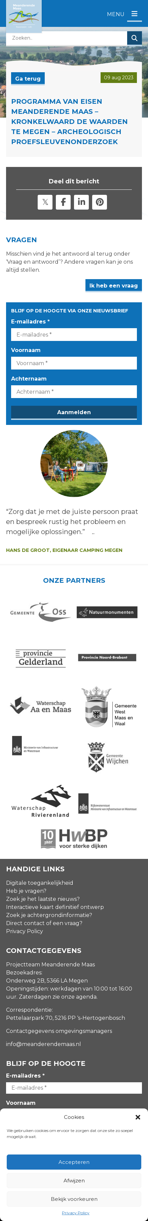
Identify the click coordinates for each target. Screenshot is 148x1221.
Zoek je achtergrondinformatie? (49, 915)
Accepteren (74, 1162)
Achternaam (29, 379)
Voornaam (26, 350)
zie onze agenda (74, 997)
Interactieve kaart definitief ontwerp (55, 907)
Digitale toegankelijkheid (39, 883)
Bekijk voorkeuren (74, 1199)
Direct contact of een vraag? (44, 923)
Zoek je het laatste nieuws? (43, 899)
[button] (138, 1117)
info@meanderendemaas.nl (43, 1044)
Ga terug (28, 79)
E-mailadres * (30, 321)
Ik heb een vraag (113, 285)
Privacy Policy (75, 1212)
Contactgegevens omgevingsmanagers (59, 1031)
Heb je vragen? (26, 891)
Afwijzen (74, 1180)
